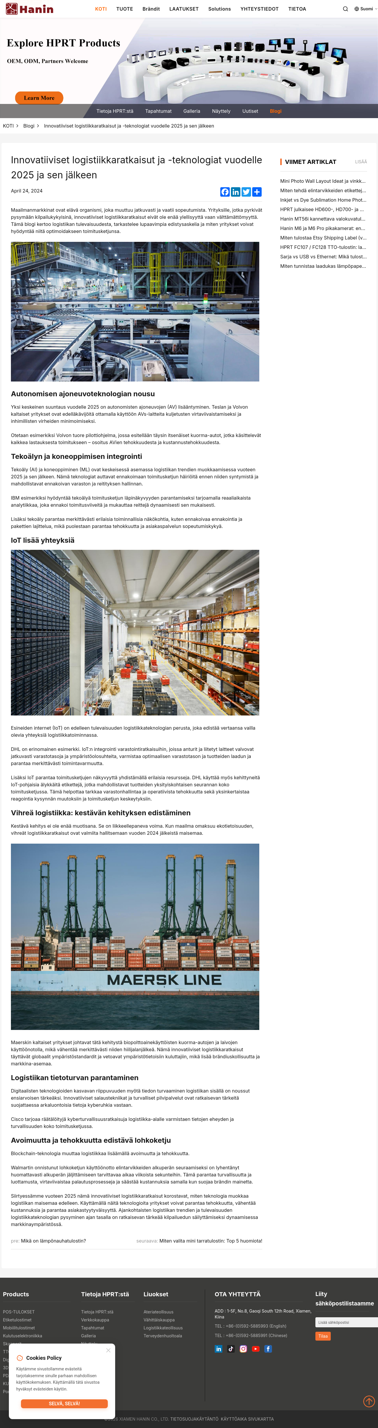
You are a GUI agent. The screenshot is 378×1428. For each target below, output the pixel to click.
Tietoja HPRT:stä (115, 111)
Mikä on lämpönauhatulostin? (53, 1241)
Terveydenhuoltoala (163, 1335)
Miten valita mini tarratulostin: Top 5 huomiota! (211, 1241)
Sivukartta (261, 1419)
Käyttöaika (234, 1419)
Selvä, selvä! (64, 1406)
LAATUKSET (184, 9)
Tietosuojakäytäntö (194, 1419)
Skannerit (12, 1343)
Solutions (219, 9)
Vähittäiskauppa (159, 1319)
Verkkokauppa (95, 1319)
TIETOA (297, 9)
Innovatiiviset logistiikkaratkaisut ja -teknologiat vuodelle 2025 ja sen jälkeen (129, 126)
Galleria (191, 111)
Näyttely (221, 111)
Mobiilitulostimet (19, 1327)
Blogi (275, 111)
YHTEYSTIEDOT (259, 9)
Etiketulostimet (17, 1319)
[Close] (108, 1351)
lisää (361, 161)
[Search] (345, 9)
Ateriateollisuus (158, 1311)
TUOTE (124, 9)
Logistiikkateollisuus (163, 1327)
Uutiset (250, 111)
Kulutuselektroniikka (22, 1335)
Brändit (151, 9)
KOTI (101, 9)
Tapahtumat (158, 111)
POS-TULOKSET (19, 1311)
